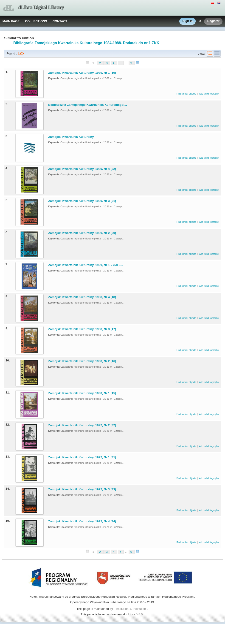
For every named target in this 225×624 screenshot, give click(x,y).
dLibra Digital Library (41, 7)
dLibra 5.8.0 (135, 614)
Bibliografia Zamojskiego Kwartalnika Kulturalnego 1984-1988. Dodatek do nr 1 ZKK (86, 43)
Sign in (188, 21)
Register (213, 21)
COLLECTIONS (36, 21)
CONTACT (60, 21)
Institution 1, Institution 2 (132, 608)
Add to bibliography (209, 93)
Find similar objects (187, 93)
